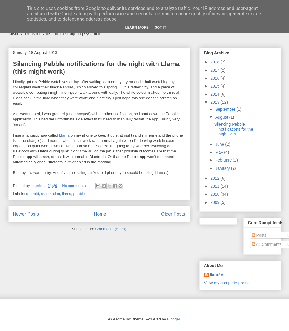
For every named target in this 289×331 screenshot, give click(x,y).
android (32, 193)
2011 (215, 186)
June (220, 144)
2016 (215, 78)
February (224, 160)
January (223, 168)
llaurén (216, 275)
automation (50, 193)
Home (100, 213)
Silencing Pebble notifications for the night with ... (233, 129)
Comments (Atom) (110, 229)
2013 (215, 102)
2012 (215, 178)
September (225, 109)
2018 (215, 62)
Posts (259, 235)
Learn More (137, 27)
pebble (79, 193)
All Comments (267, 244)
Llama (64, 135)
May (219, 152)
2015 (215, 86)
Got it (160, 27)
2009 (215, 202)
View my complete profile (227, 282)
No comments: (75, 186)
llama (66, 193)
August (222, 117)
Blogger (173, 319)
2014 (215, 94)
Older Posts (173, 213)
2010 (215, 194)
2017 (215, 70)
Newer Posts (26, 213)
